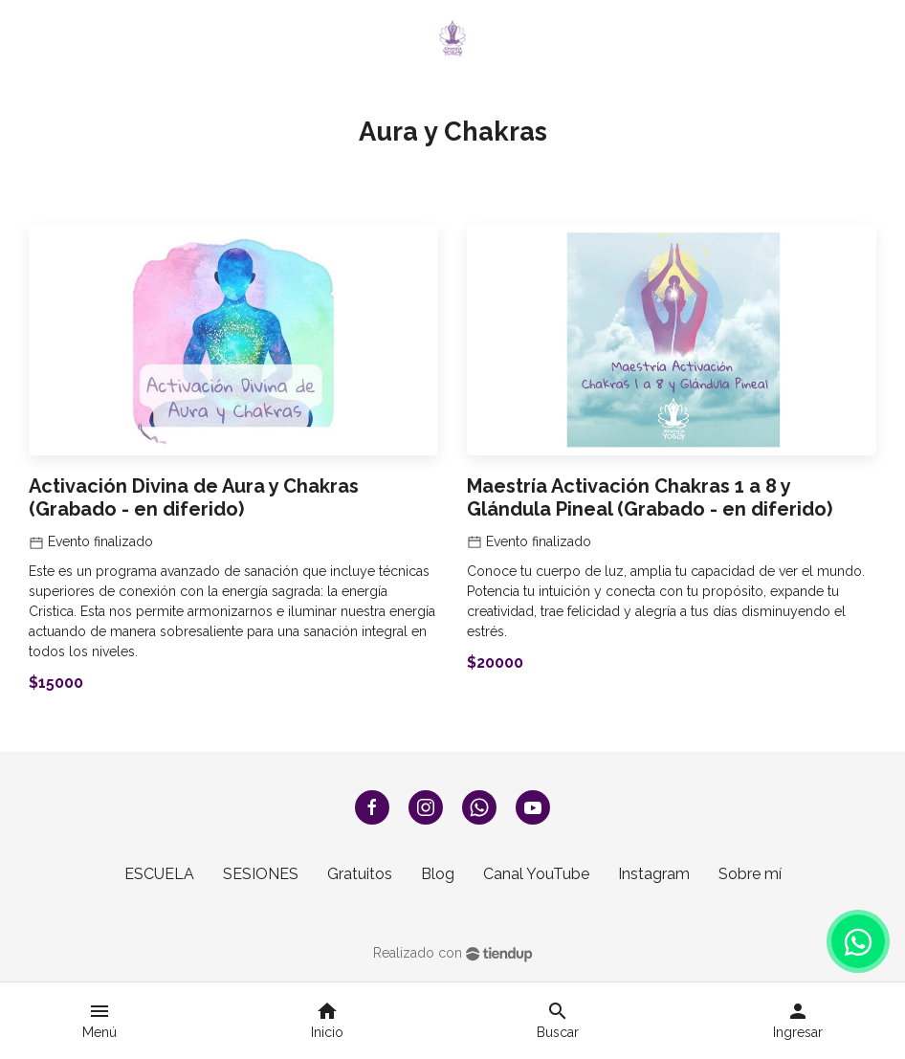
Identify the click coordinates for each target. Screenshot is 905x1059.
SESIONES (260, 874)
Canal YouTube (536, 874)
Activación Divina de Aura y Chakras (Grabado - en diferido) (194, 497)
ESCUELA (159, 874)
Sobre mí (750, 874)
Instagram (654, 874)
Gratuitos (359, 874)
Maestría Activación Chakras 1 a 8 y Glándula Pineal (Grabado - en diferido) (649, 497)
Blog (437, 874)
